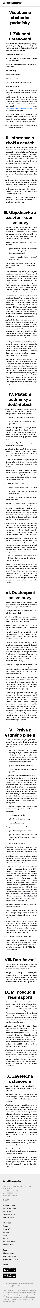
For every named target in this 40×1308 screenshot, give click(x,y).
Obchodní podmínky (9, 1256)
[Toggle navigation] (35, 3)
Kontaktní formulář (9, 1241)
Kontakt (5, 1238)
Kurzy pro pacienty (9, 1211)
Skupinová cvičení (9, 1214)
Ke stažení (6, 1229)
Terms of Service (18, 1286)
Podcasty (6, 1232)
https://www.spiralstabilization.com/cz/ (19, 108)
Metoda (5, 1226)
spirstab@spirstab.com (10, 1195)
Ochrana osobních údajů (11, 1259)
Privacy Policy (7, 1286)
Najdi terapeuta (8, 1244)
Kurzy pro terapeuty (9, 1208)
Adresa (5, 1235)
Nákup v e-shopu (8, 1253)
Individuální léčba (8, 1217)
